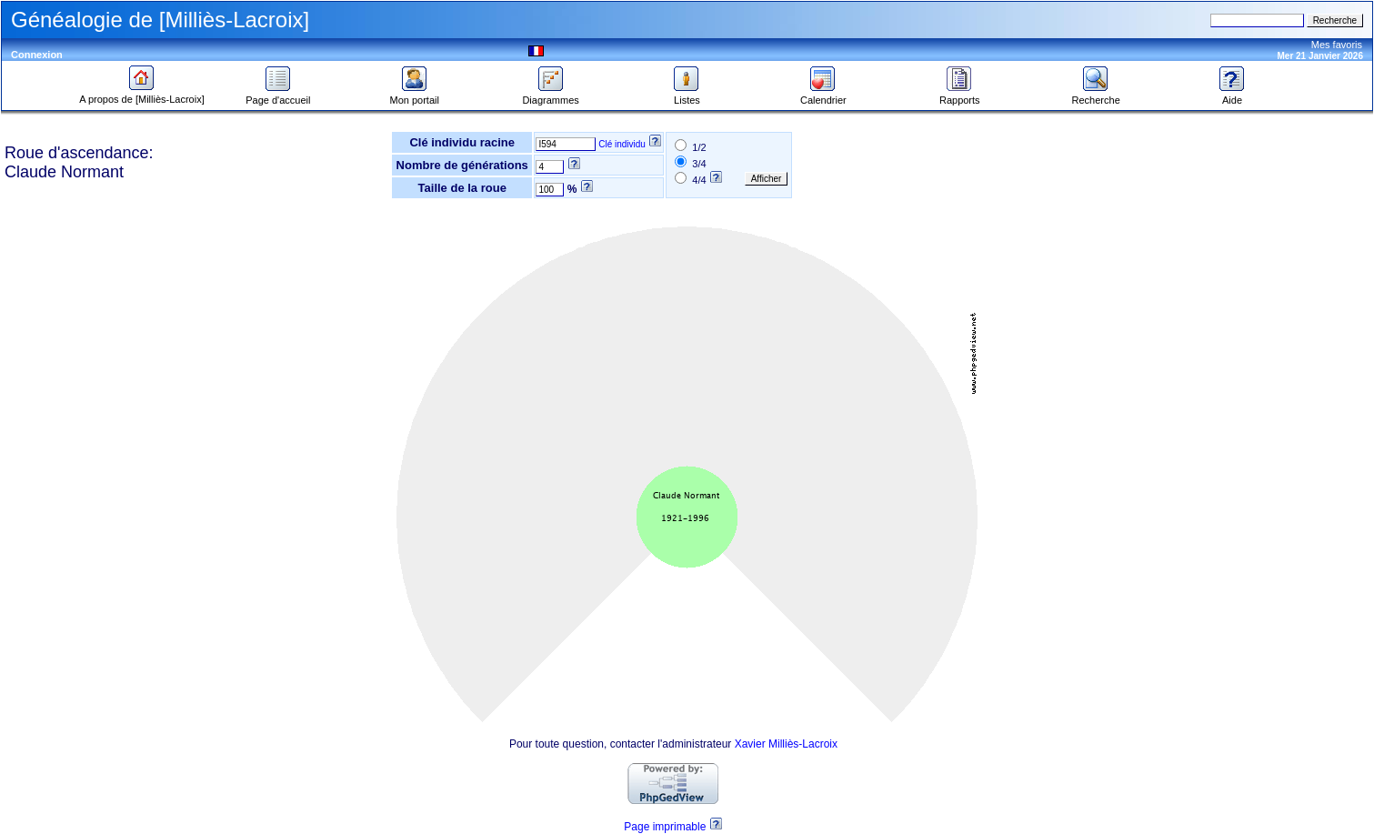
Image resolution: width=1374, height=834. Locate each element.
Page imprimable (665, 826)
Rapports (959, 95)
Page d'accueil (278, 95)
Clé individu (622, 144)
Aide (1232, 95)
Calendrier (823, 95)
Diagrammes (550, 95)
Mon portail (414, 95)
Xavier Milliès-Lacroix (786, 744)
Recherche (1096, 95)
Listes (686, 95)
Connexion (37, 54)
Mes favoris (1336, 44)
